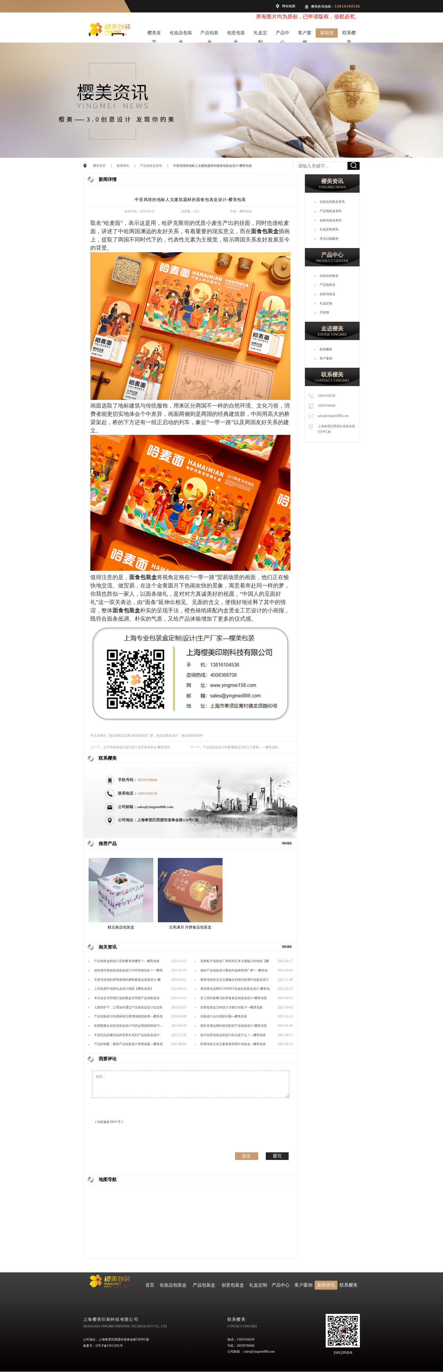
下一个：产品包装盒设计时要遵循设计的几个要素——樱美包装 (234, 747)
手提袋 (324, 312)
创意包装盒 (236, 34)
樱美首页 (154, 34)
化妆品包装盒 (181, 34)
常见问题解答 (329, 238)
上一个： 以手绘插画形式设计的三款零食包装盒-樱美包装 (130, 747)
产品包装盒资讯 (151, 165)
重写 (277, 1156)
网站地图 (289, 6)
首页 (149, 1285)
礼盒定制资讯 (329, 229)
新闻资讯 (327, 34)
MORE (287, 843)
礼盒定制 (260, 34)
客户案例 (304, 34)
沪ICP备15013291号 (109, 1345)
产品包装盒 (209, 34)
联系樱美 (349, 34)
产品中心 (282, 34)
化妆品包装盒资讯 (332, 201)
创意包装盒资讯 (331, 220)
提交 (246, 1156)
